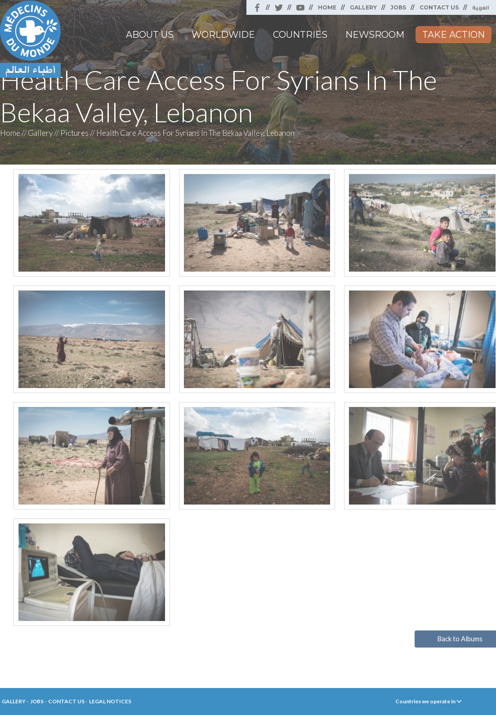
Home (327, 7)
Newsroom (374, 34)
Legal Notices (110, 701)
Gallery (363, 7)
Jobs (398, 7)
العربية (480, 7)
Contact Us (439, 7)
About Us (150, 34)
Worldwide (223, 34)
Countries (300, 34)
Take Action (453, 34)
